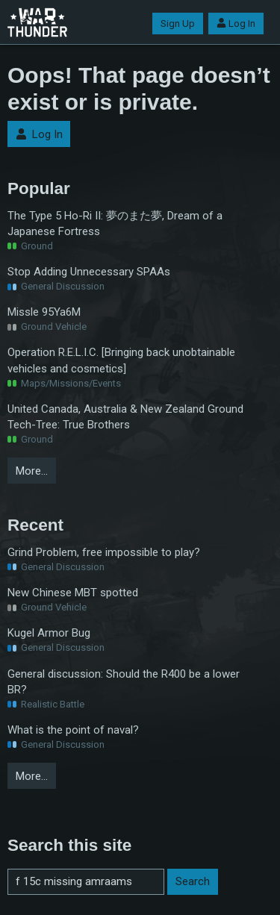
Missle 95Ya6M (44, 312)
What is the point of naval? (73, 730)
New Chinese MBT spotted (72, 592)
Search (192, 881)
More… (32, 471)
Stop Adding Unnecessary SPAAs (88, 271)
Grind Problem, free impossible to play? (103, 552)
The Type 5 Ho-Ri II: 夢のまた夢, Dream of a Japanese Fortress (115, 223)
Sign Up (178, 23)
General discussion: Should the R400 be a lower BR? (123, 681)
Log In (236, 23)
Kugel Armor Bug (48, 633)
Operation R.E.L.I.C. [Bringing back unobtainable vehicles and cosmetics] (121, 360)
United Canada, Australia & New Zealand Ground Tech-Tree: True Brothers (125, 416)
